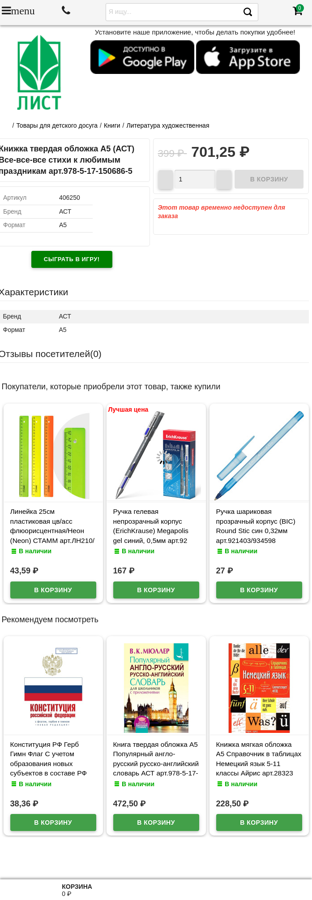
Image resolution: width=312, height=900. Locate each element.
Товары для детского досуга (57, 125)
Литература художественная (168, 125)
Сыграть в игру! (72, 259)
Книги (112, 125)
